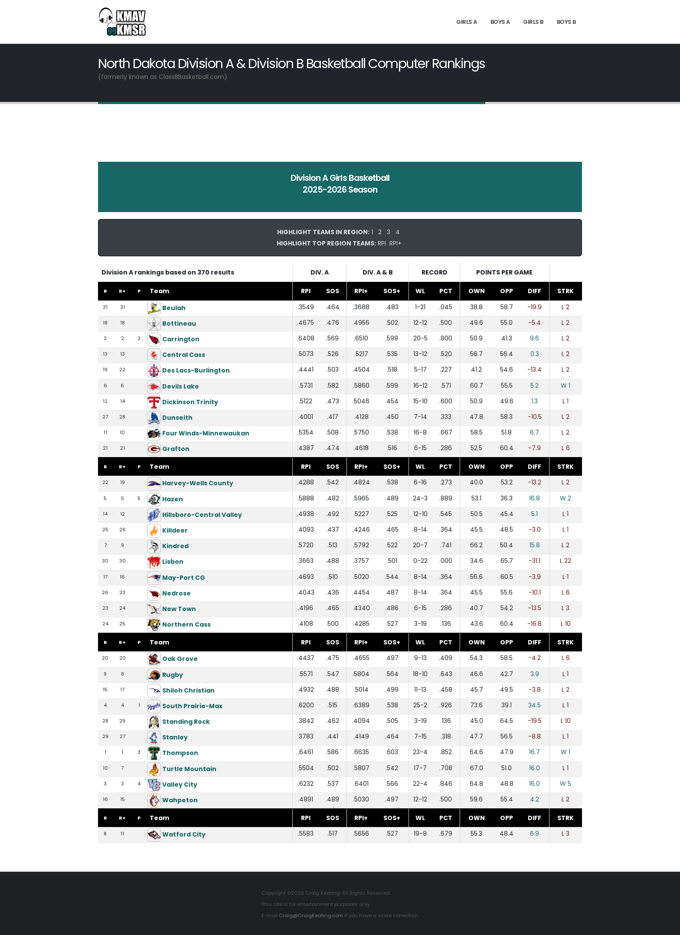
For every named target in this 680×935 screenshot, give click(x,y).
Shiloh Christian (188, 690)
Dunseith (177, 417)
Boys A (500, 22)
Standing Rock (186, 721)
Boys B (566, 22)
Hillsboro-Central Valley (202, 514)
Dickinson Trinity (190, 402)
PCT (445, 291)
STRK (565, 291)
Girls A (466, 22)
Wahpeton (180, 800)
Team (159, 291)
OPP (506, 291)
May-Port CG (183, 577)
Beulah (174, 308)
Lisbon (172, 561)
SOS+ (391, 291)
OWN (476, 291)
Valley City (179, 784)
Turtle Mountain (189, 769)
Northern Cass (186, 624)
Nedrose (176, 593)
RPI (382, 243)
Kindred (175, 546)
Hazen (172, 499)
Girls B (533, 22)
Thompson (180, 753)
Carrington (180, 339)
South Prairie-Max (192, 706)
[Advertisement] (340, 138)
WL (420, 291)
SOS (332, 291)
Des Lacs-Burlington (196, 370)
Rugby (172, 674)
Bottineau (179, 323)
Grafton (176, 449)
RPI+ (395, 243)
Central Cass (183, 354)
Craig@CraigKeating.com (311, 915)
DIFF (534, 291)
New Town (179, 609)
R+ (122, 291)
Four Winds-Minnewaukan (205, 433)
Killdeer (175, 530)
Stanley (175, 737)
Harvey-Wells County (197, 483)
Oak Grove (180, 658)
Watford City (184, 834)
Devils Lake (180, 386)
